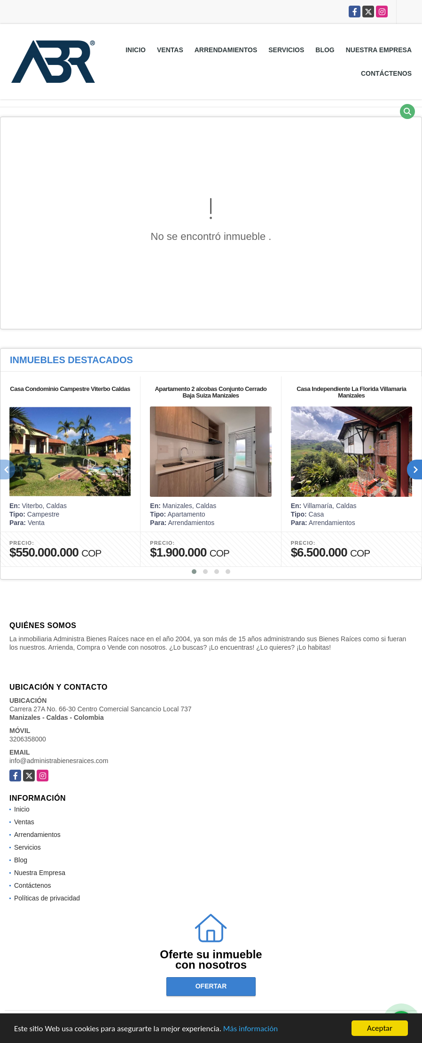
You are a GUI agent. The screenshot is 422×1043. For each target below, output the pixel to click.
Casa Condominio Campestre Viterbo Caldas (70, 388)
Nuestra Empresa (379, 50)
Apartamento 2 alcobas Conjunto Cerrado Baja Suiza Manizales (210, 392)
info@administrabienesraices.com (58, 760)
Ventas (170, 50)
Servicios (286, 50)
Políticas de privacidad (47, 898)
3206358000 (27, 739)
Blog (324, 50)
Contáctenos (386, 73)
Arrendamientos (226, 50)
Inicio (135, 50)
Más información (250, 1029)
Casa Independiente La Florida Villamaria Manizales (351, 392)
